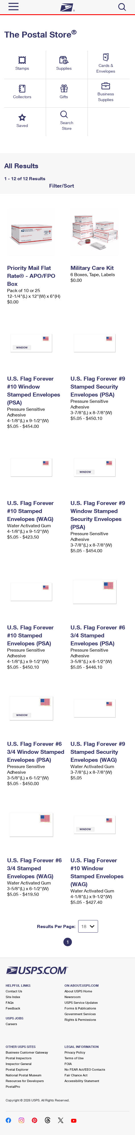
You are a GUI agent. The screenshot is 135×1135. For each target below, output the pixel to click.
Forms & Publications (80, 1008)
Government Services (80, 1014)
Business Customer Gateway (27, 1052)
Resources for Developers (25, 1081)
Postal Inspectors (19, 1058)
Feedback (13, 1008)
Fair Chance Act (76, 1075)
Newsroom (73, 997)
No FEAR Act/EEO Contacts (85, 1069)
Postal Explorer (17, 1069)
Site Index (13, 997)
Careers (11, 1024)
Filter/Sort (61, 185)
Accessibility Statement (82, 1081)
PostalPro (13, 1086)
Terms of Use (74, 1058)
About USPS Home (78, 991)
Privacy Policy (75, 1052)
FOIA (68, 1064)
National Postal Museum (23, 1075)
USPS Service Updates (81, 1002)
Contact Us (14, 991)
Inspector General (19, 1064)
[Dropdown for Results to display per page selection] (88, 926)
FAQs (10, 1002)
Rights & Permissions (80, 1019)
